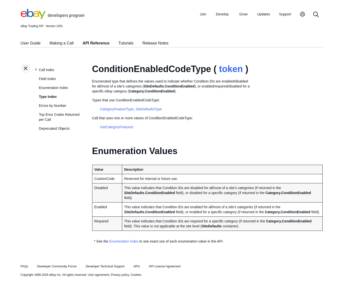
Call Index (46, 70)
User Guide (31, 43)
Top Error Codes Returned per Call (59, 117)
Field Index (47, 79)
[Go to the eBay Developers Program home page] (52, 18)
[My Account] (302, 15)
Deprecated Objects (54, 128)
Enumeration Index (53, 88)
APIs (136, 266)
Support (285, 14)
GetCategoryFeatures (117, 127)
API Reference (96, 43)
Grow (243, 14)
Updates (263, 14)
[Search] (316, 15)
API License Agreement (165, 266)
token (231, 69)
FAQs (24, 266)
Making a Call (61, 43)
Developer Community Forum (57, 266)
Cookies (135, 275)
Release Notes (155, 43)
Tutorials (126, 43)
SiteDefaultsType (149, 109)
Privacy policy (120, 275)
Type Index (48, 97)
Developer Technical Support (105, 266)
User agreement (98, 275)
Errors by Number (52, 106)
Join (203, 14)
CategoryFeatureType (117, 109)
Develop (222, 14)
